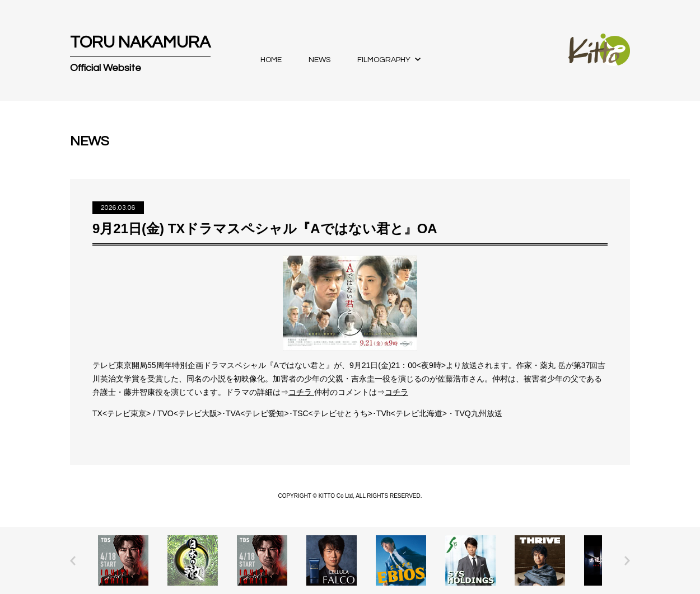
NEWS (319, 60)
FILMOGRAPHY (383, 60)
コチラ (301, 392)
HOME (271, 60)
